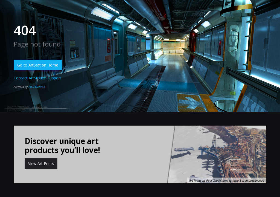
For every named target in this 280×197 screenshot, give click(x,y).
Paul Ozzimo (36, 87)
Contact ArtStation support (37, 77)
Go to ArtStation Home (37, 65)
